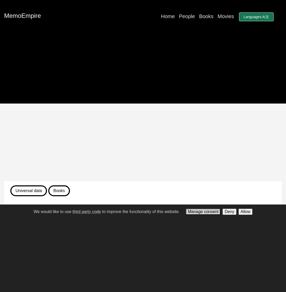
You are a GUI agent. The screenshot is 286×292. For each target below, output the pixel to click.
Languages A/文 (256, 17)
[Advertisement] (143, 142)
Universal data (28, 190)
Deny (229, 211)
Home (168, 16)
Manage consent (203, 211)
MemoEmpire (22, 15)
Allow (245, 211)
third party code (87, 211)
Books (206, 16)
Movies (226, 16)
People (187, 16)
